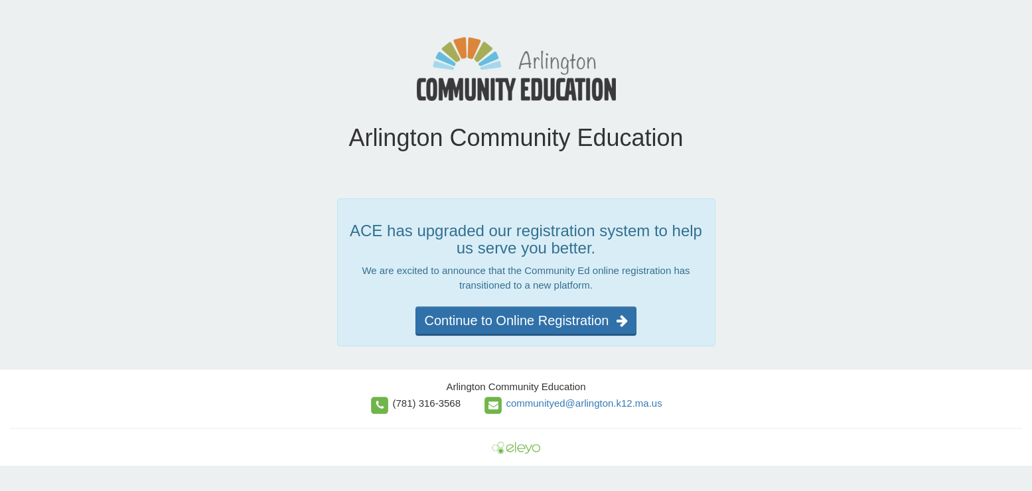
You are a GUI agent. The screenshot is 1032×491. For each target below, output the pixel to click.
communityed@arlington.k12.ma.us (584, 403)
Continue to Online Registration (525, 320)
